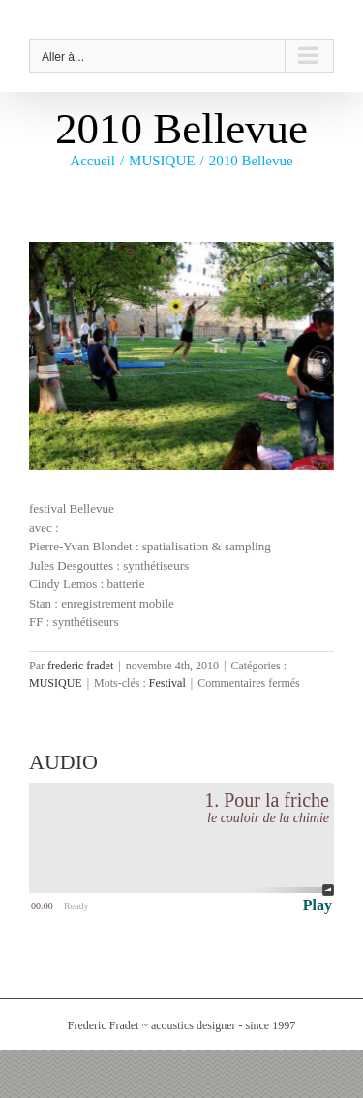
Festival (167, 683)
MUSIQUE (55, 683)
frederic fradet (80, 665)
